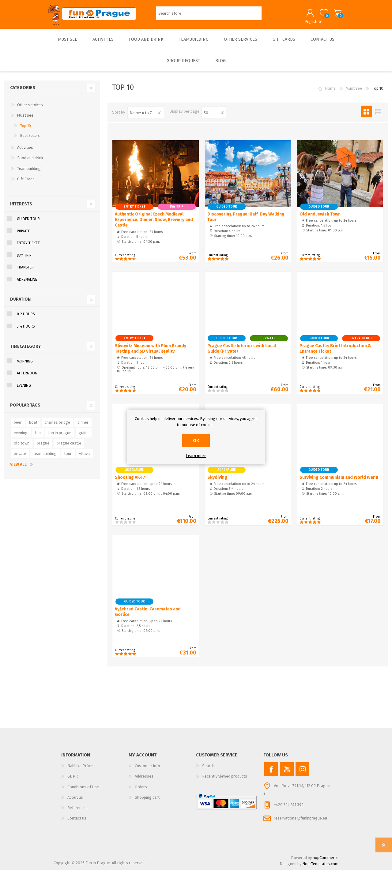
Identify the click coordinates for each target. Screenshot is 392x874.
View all (18, 468)
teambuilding (45, 458)
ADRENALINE (27, 284)
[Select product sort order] (145, 117)
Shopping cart (331, 15)
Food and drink (30, 162)
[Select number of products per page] (214, 117)
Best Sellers (30, 140)
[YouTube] (287, 773)
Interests (21, 208)
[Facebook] (271, 773)
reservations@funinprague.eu (300, 822)
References (77, 812)
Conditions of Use (83, 791)
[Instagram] (302, 773)
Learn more (196, 455)
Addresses (144, 780)
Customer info (147, 770)
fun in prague (59, 437)
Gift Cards (26, 183)
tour (68, 458)
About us (75, 801)
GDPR (72, 780)
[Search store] (209, 15)
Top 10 (25, 130)
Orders (141, 791)
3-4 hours (26, 330)
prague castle (69, 447)
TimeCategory (25, 350)
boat (33, 426)
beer (18, 426)
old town (21, 447)
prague (43, 447)
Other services (30, 109)
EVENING (24, 390)
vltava (84, 458)
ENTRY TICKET (28, 247)
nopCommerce (325, 862)
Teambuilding (29, 173)
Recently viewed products (224, 780)
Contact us (76, 822)
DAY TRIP (24, 259)
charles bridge (57, 426)
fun (38, 437)
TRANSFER (25, 271)
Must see (25, 119)
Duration (20, 303)
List (377, 115)
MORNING (25, 365)
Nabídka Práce (80, 770)
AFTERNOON (27, 377)
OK (196, 440)
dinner (83, 426)
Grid (366, 115)
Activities (25, 151)
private (20, 458)
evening (21, 437)
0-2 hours (26, 318)
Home (330, 92)
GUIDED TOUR (28, 223)
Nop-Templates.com (320, 868)
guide (84, 437)
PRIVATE (23, 235)
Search (208, 770)
